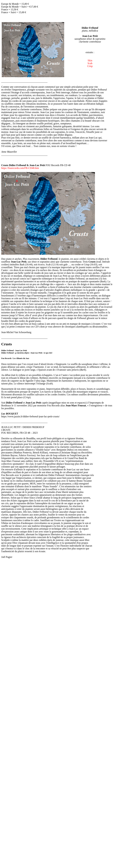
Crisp (90, 66)
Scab (89, 63)
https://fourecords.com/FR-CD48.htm (20, 168)
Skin (90, 60)
